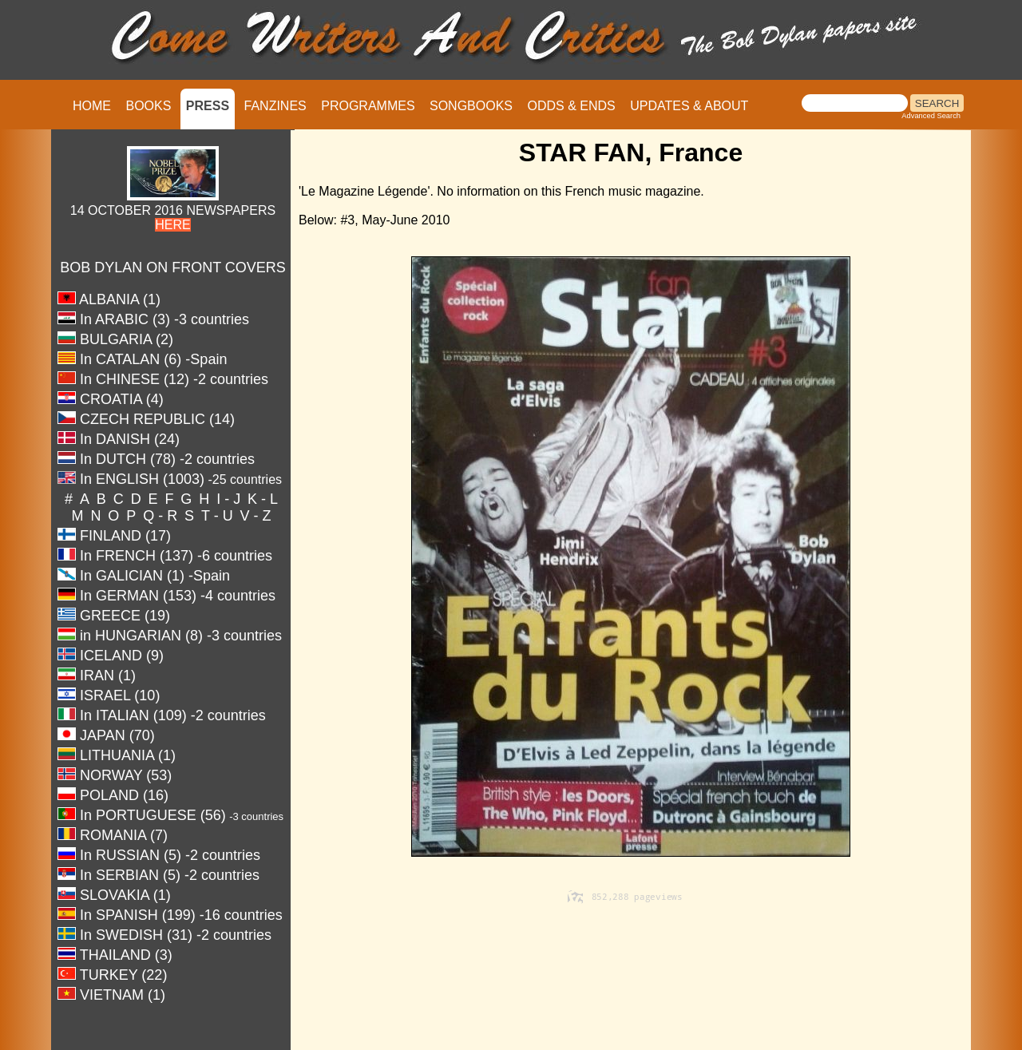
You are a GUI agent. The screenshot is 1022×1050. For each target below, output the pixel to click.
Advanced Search (931, 116)
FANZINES (275, 106)
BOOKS (148, 106)
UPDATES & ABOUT (689, 106)
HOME (92, 106)
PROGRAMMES (367, 106)
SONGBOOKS (471, 106)
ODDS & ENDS (571, 106)
